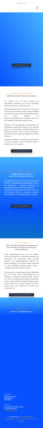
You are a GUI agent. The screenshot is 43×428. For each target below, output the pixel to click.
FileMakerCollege (10, 419)
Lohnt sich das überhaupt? (21, 206)
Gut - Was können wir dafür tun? (21, 294)
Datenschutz (32, 419)
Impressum (20, 421)
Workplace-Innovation (26, 416)
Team (17, 419)
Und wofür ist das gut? (21, 65)
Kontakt (22, 419)
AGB (27, 419)
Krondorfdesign (24, 425)
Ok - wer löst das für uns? (21, 151)
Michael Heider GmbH (14, 416)
